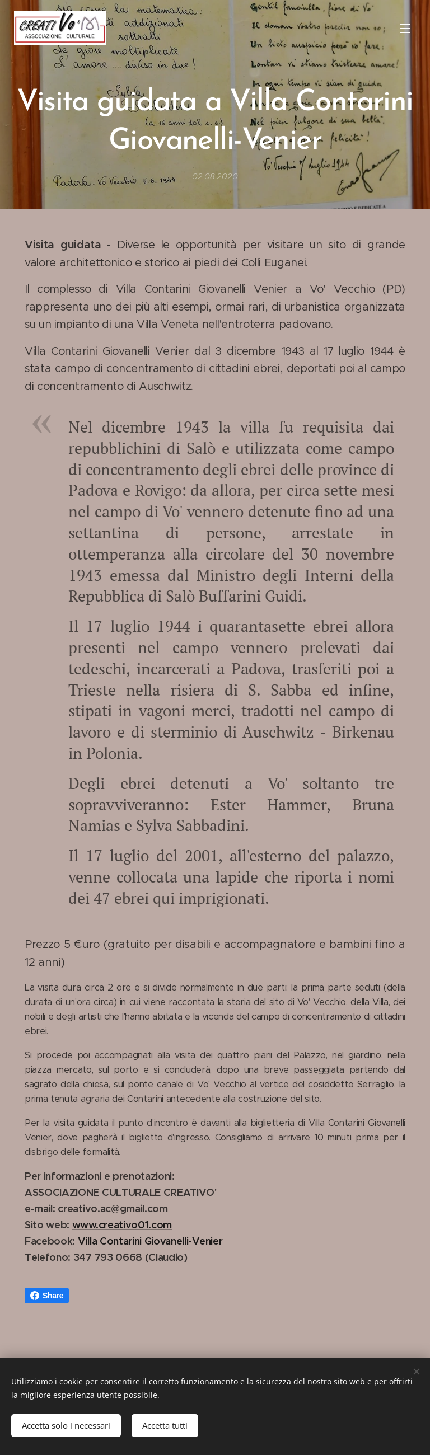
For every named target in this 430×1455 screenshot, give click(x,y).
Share (46, 1295)
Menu (405, 28)
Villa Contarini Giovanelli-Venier (150, 1241)
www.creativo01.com (122, 1224)
